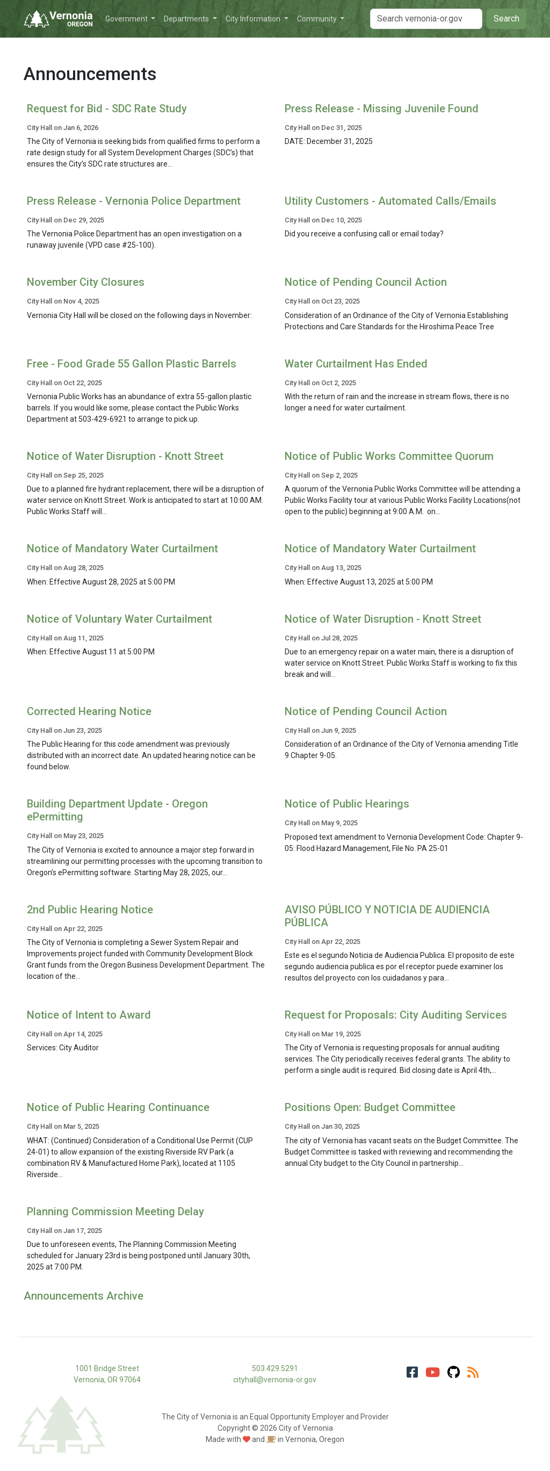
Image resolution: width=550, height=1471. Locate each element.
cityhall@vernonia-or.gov (274, 1379)
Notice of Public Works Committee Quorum (389, 456)
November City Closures (85, 282)
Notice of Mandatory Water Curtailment (122, 548)
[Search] (426, 19)
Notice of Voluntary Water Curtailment (119, 618)
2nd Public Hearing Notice (90, 909)
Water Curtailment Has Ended (356, 363)
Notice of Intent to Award (89, 1014)
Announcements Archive (83, 1295)
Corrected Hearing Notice (89, 711)
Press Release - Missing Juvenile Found (382, 108)
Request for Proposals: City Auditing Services (396, 1014)
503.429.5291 (275, 1368)
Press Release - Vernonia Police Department (134, 200)
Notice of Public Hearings (347, 803)
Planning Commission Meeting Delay (115, 1211)
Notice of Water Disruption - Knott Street (125, 456)
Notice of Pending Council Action (366, 282)
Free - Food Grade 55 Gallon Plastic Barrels (131, 363)
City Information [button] (254, 19)
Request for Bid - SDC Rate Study (107, 108)
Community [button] (317, 19)
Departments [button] (187, 19)
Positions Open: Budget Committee (370, 1107)
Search (506, 18)
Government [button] (127, 19)
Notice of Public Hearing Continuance (118, 1107)
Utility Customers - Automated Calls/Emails (390, 200)
